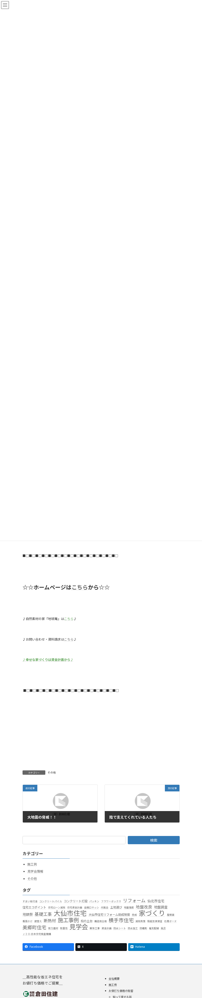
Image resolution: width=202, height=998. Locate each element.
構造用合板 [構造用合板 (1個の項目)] (100, 921)
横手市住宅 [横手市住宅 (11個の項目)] (121, 920)
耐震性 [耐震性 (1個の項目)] (64, 928)
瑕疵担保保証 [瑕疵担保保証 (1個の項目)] (154, 921)
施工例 (32, 864)
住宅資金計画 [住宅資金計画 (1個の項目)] (74, 907)
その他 (52, 772)
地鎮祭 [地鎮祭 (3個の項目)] (28, 914)
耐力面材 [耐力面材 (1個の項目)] (53, 928)
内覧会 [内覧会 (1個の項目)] (104, 907)
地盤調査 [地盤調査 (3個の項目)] (161, 907)
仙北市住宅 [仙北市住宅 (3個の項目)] (155, 900)
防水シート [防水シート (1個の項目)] (119, 928)
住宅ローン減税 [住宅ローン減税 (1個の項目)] (56, 907)
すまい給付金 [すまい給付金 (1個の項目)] (30, 901)
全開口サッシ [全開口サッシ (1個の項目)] (91, 907)
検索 (153, 840)
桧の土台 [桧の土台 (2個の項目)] (86, 921)
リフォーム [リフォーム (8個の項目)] (134, 900)
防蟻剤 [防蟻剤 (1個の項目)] (143, 928)
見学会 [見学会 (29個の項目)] (78, 926)
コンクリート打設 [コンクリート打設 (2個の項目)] (75, 901)
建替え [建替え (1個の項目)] (38, 921)
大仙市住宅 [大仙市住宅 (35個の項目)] (70, 912)
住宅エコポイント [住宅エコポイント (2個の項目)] (34, 907)
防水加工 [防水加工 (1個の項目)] (133, 928)
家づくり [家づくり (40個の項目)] (152, 912)
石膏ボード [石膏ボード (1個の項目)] (170, 921)
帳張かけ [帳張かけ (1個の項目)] (28, 921)
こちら (69, 639)
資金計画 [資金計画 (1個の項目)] (107, 928)
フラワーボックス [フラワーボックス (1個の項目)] (111, 901)
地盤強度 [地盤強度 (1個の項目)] (129, 907)
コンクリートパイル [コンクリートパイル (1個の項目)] (50, 901)
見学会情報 (35, 871)
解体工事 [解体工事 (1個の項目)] (95, 928)
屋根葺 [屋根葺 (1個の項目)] (170, 914)
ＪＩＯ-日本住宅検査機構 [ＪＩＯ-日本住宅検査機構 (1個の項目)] (37, 934)
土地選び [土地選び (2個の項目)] (116, 907)
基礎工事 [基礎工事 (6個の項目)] (43, 914)
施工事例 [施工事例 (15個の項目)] (68, 920)
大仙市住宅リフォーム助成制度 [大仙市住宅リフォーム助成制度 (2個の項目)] (109, 914)
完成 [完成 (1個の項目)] (134, 914)
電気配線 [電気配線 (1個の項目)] (154, 928)
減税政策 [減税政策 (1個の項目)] (141, 921)
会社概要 (114, 978)
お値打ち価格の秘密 (121, 991)
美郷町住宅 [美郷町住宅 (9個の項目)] (34, 927)
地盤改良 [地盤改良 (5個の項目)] (144, 907)
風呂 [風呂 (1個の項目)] (163, 928)
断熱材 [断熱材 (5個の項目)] (50, 920)
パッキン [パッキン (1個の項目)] (94, 901)
